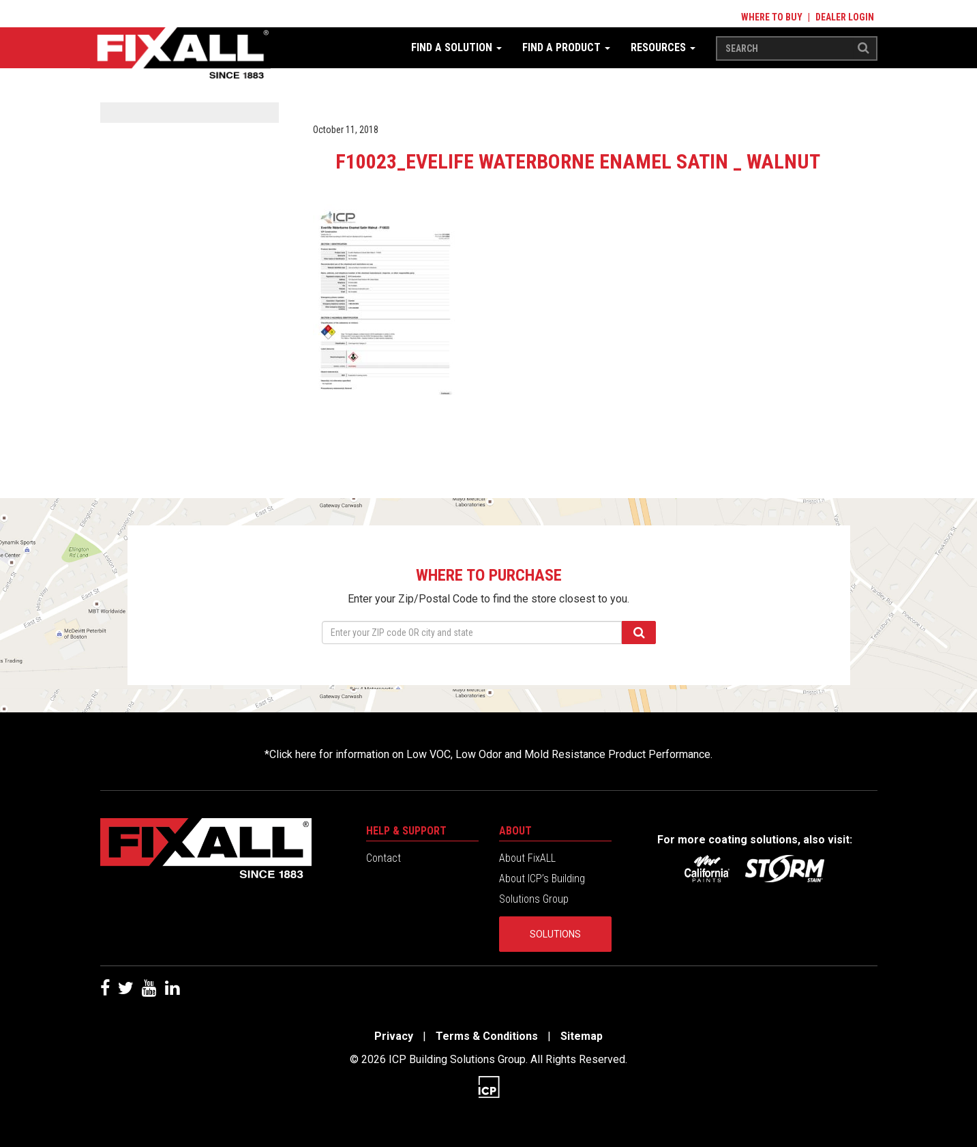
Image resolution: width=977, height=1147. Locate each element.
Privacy (393, 1036)
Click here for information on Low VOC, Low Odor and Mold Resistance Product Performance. (490, 754)
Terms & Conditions (487, 1036)
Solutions (555, 934)
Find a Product (566, 47)
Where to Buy (771, 17)
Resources (663, 47)
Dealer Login (844, 17)
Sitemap (581, 1036)
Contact (383, 858)
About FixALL (527, 858)
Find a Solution (456, 47)
